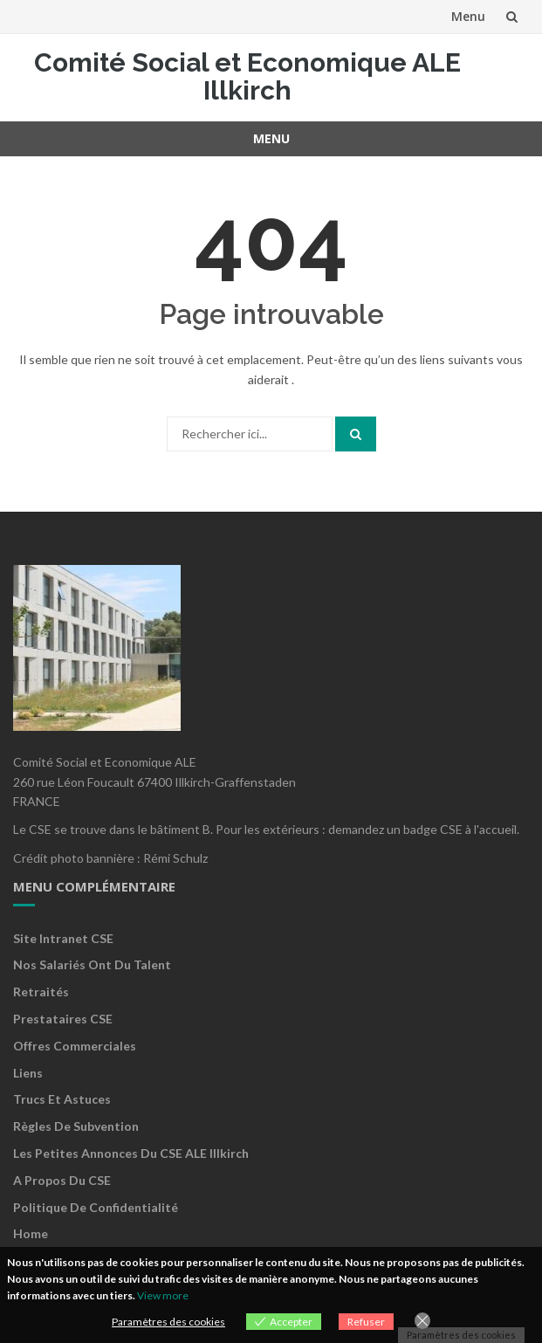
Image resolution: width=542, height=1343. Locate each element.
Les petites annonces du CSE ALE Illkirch (131, 1153)
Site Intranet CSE (63, 938)
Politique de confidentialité (95, 1207)
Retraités (41, 991)
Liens (28, 1072)
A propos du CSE (62, 1180)
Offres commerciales (74, 1045)
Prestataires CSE (63, 1018)
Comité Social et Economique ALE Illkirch (247, 76)
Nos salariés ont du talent (92, 964)
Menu (468, 16)
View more (163, 1295)
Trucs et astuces (62, 1099)
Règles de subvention (76, 1126)
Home (30, 1233)
